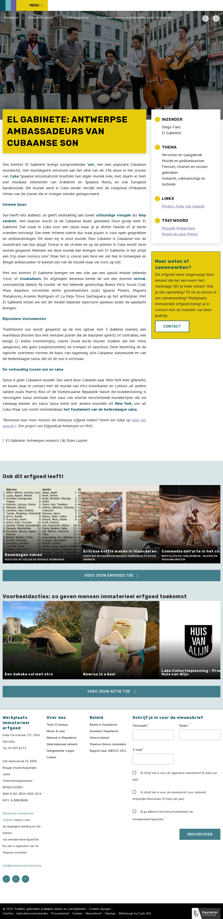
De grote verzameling (75, 17)
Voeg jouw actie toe (108, 691)
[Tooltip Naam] (217, 723)
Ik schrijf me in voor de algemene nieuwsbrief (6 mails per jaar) (175, 776)
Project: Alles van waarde (183, 206)
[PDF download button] (205, 18)
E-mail (137, 749)
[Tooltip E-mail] (171, 748)
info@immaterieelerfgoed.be (22, 865)
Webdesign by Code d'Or (135, 913)
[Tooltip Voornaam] (171, 723)
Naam (183, 725)
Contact (172, 326)
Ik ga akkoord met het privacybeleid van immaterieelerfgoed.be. (163, 815)
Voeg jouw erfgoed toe (108, 575)
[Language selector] (206, 5)
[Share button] (216, 18)
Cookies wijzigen (100, 909)
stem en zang (175, 233)
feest (193, 233)
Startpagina (11, 17)
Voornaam (140, 725)
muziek (169, 228)
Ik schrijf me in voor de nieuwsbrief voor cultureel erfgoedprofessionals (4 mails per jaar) (169, 795)
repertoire (187, 228)
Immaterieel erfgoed (40, 17)
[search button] (217, 5)
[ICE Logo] (25, 5)
